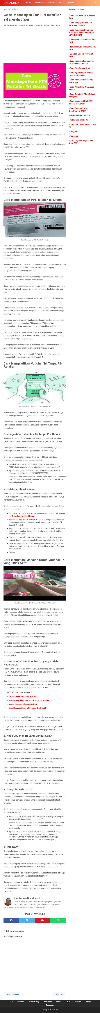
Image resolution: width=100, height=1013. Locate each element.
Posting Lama (59, 994)
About (10, 1002)
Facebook (50, 1005)
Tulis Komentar (55, 25)
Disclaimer (47, 1002)
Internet (71, 3)
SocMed (28, 3)
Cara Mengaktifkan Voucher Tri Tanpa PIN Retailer (29, 700)
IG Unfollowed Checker (80, 115)
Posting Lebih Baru (12, 994)
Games (61, 3)
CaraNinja (11, 2)
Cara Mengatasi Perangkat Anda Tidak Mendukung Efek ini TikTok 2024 (81, 32)
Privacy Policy (33, 1002)
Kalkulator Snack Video (80, 120)
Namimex (74, 136)
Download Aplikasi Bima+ (23, 516)
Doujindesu (75, 132)
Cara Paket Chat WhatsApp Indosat (23, 704)
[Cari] (95, 3)
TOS (68, 1002)
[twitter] (27, 920)
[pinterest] (42, 920)
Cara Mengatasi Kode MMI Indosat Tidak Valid (27, 708)
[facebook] (11, 920)
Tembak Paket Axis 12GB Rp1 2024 (23, 696)
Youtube (78, 1002)
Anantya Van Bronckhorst (16, 25)
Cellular (39, 3)
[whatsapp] (58, 920)
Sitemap (59, 1002)
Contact (21, 1002)
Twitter (88, 1002)
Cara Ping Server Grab (80, 68)
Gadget (51, 3)
